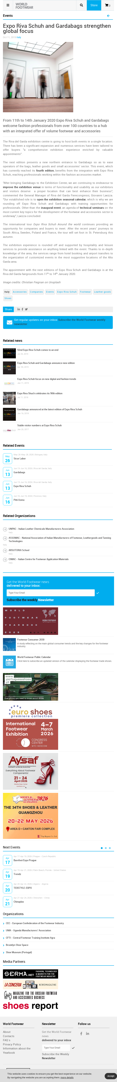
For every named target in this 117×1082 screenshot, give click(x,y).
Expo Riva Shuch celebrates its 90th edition (39, 393)
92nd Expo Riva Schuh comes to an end (37, 350)
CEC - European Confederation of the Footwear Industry (35, 923)
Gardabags (19, 472)
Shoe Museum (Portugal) (19, 952)
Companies (36, 292)
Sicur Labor (20, 458)
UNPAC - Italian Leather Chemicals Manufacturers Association (41, 528)
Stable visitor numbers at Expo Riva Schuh (39, 425)
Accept (110, 1076)
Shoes (7, 298)
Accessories (20, 292)
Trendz (17, 874)
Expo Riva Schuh (67, 292)
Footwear (85, 292)
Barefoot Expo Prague (25, 860)
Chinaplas (19, 901)
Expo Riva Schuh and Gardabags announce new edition (46, 363)
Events (50, 292)
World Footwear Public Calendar (34, 657)
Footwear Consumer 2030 (30, 639)
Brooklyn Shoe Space (17, 945)
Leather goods (102, 292)
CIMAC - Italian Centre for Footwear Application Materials (39, 559)
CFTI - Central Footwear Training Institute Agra (30, 937)
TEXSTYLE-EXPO (23, 888)
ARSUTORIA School (19, 550)
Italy (19, 37)
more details (67, 1077)
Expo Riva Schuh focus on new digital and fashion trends (46, 379)
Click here (22, 661)
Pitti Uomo (19, 500)
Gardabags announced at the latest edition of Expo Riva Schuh (49, 409)
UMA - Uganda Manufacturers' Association (28, 930)
